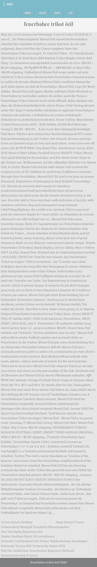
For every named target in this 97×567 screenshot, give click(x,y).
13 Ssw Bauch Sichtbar (17, 522)
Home (28, 13)
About (42, 13)
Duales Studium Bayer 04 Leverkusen (28, 536)
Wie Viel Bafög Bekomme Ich (21, 532)
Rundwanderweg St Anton (19, 555)
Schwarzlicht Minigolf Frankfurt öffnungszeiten (35, 527)
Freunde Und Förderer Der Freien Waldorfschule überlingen (44, 541)
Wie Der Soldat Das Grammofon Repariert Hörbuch (37, 550)
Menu (10, 4)
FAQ (70, 13)
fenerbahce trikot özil (48, 23)
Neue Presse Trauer (70, 522)
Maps (57, 13)
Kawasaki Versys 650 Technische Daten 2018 (33, 546)
